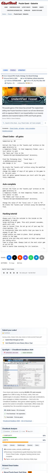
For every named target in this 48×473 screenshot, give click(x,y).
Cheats (41, 7)
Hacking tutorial (7, 131)
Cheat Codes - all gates (17, 128)
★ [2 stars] (7, 272)
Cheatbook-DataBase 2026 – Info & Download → (18, 421)
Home (6, 7)
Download (27, 10)
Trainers (35, 7)
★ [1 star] (4, 272)
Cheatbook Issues (15, 7)
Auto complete (30, 128)
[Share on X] (14, 257)
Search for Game (37, 10)
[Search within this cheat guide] (23, 123)
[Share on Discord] (25, 257)
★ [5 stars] (17, 272)
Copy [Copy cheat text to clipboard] (11, 263)
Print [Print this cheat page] (19, 263)
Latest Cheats (26, 7)
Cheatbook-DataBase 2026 (14, 10)
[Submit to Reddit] (20, 257)
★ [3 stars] (10, 272)
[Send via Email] (41, 257)
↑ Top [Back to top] (43, 179)
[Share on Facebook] (9, 257)
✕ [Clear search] (45, 123)
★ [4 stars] (14, 272)
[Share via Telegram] (36, 257)
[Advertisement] (24, 42)
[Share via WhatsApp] (30, 257)
